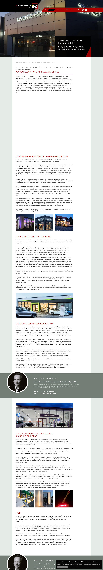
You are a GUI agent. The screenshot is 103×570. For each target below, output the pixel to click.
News (79, 9)
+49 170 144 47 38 (23, 569)
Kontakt (75, 9)
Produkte (63, 9)
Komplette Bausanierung (29, 62)
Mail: (35, 338)
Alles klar (59, 567)
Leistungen (51, 9)
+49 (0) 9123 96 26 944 (48, 336)
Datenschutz (65, 567)
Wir (67, 9)
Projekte (57, 9)
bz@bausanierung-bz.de (48, 338)
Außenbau (40, 62)
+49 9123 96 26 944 (24, 567)
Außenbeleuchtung (49, 62)
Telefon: (36, 336)
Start (46, 9)
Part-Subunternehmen (69, 546)
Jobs (71, 9)
